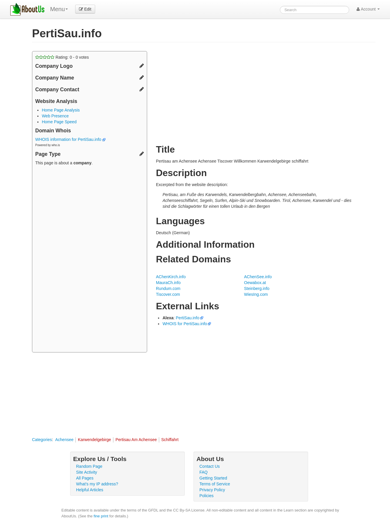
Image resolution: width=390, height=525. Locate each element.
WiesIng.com (256, 294)
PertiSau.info (187, 317)
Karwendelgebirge (94, 439)
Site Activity (86, 472)
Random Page (89, 466)
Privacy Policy (212, 489)
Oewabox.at (255, 282)
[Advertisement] (90, 260)
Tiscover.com (168, 294)
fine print (101, 516)
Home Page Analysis (61, 110)
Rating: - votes (62, 57)
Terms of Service (214, 484)
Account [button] (368, 9)
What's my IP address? (97, 484)
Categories (42, 439)
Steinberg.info (256, 288)
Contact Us (209, 466)
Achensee (64, 439)
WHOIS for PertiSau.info (184, 323)
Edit (85, 9)
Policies (206, 495)
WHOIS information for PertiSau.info (70, 139)
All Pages (84, 478)
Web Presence (55, 116)
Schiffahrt (170, 439)
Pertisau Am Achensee (136, 439)
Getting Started (213, 478)
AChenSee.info (258, 276)
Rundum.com (168, 288)
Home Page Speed (59, 121)
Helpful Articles (89, 489)
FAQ (203, 472)
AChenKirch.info (171, 276)
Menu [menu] (59, 9)
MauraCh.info (168, 282)
